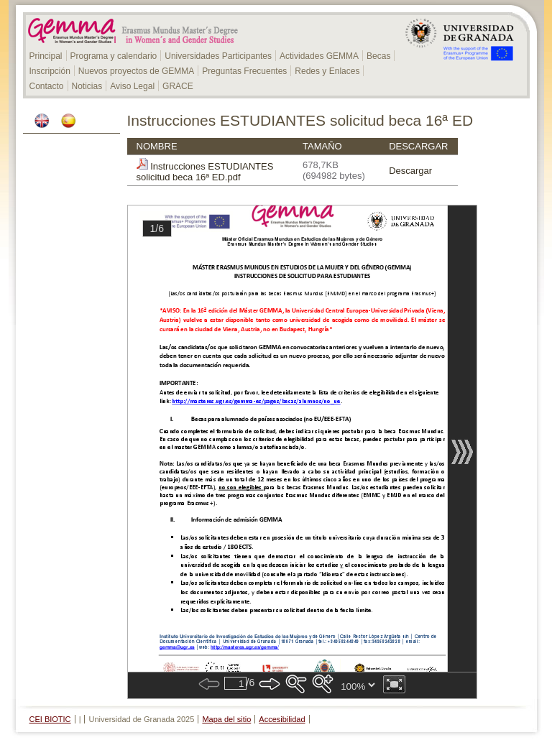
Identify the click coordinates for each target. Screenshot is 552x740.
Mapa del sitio (226, 719)
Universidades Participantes (218, 56)
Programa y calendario (113, 56)
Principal (46, 56)
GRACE (177, 86)
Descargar (410, 170)
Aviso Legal (132, 86)
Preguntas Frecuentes (244, 71)
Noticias (87, 86)
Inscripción (49, 71)
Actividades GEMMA (319, 56)
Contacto (46, 86)
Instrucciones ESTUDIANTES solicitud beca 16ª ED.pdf (205, 171)
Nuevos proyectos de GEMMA (136, 71)
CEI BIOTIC (50, 719)
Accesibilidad (282, 719)
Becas (378, 56)
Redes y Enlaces (327, 71)
